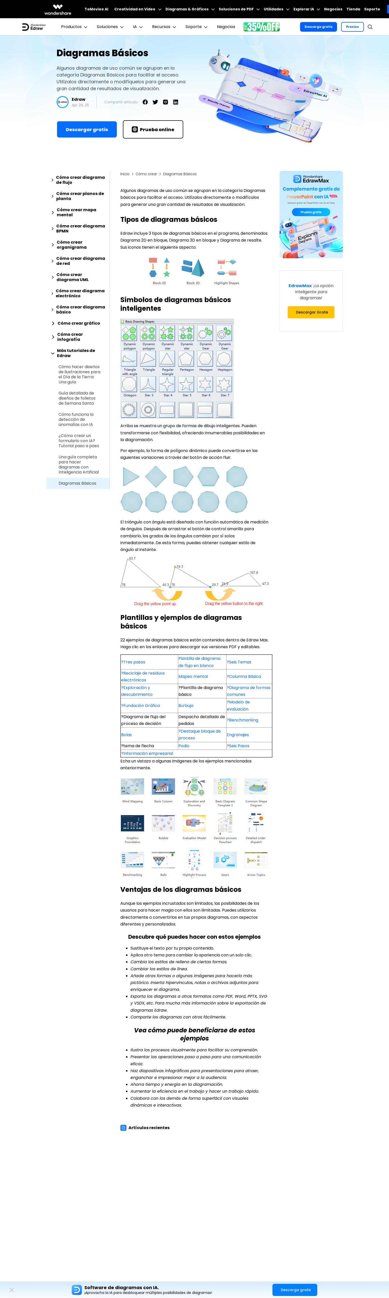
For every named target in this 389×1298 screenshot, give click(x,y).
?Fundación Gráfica (140, 706)
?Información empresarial (147, 753)
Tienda (353, 9)
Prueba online (153, 129)
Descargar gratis (87, 129)
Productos (75, 26)
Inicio (124, 173)
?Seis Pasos (238, 746)
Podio (183, 746)
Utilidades (276, 9)
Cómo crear (146, 173)
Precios (352, 27)
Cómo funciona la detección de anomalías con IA (76, 419)
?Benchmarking (242, 720)
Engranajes (238, 735)
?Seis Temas (239, 662)
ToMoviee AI (96, 9)
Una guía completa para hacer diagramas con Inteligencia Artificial (79, 465)
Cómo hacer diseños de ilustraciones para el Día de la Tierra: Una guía (79, 374)
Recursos (164, 26)
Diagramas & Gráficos (190, 9)
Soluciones (111, 26)
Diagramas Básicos (77, 483)
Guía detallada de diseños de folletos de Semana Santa (77, 398)
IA (138, 26)
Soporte (372, 9)
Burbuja (185, 706)
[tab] (77, 180)
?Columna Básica (244, 676)
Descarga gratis (318, 27)
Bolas (126, 735)
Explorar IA (306, 9)
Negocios (333, 9)
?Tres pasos (133, 662)
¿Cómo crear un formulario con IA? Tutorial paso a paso (79, 440)
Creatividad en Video (137, 9)
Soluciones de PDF (239, 9)
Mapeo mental (193, 676)
